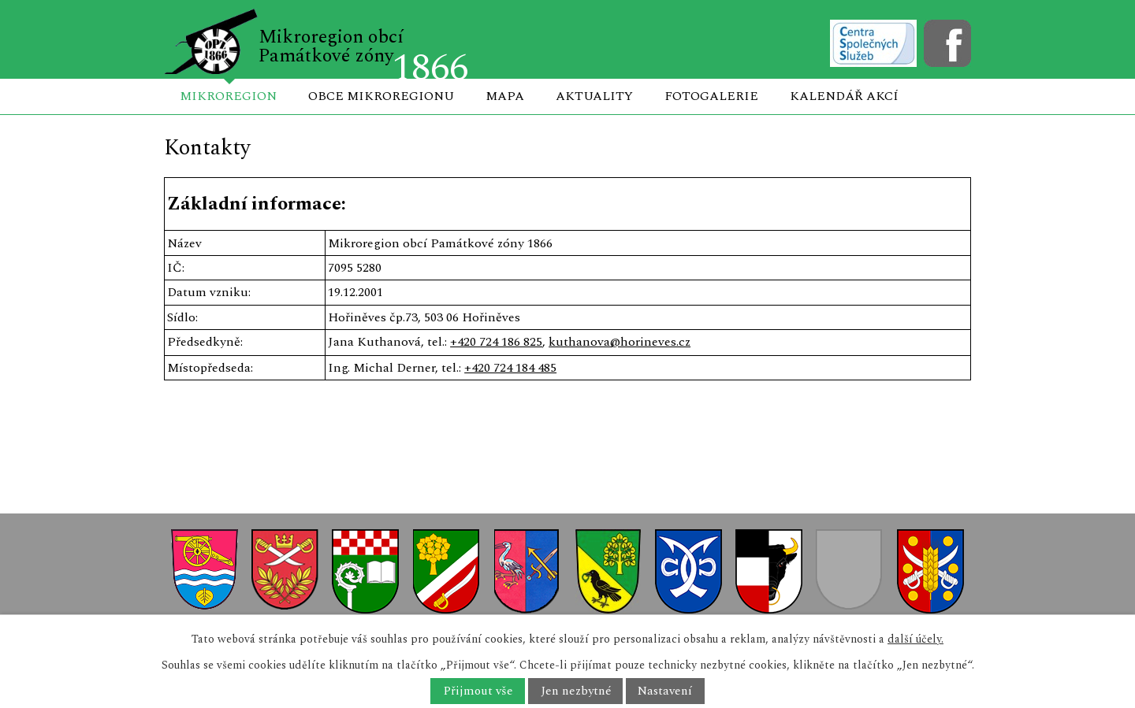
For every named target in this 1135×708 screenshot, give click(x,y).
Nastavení (665, 691)
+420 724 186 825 (496, 341)
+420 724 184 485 (510, 367)
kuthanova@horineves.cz (619, 341)
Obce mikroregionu (381, 96)
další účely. (915, 639)
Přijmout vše (478, 691)
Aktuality (594, 96)
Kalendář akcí (844, 96)
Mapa (505, 96)
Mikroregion (228, 96)
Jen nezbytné (576, 691)
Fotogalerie (711, 96)
